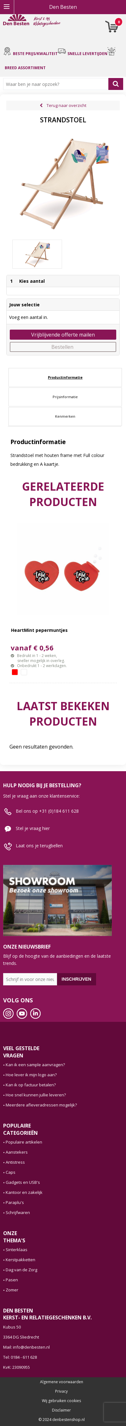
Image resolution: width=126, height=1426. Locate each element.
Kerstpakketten (20, 1259)
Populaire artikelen (24, 1142)
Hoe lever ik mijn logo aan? (31, 1075)
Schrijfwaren (18, 1212)
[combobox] (57, 84)
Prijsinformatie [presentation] (65, 396)
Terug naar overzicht (66, 105)
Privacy (61, 1391)
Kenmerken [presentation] (65, 416)
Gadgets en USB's (23, 1182)
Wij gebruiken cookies (61, 1401)
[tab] (65, 377)
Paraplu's (15, 1202)
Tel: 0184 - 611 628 (20, 1357)
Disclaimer (61, 1410)
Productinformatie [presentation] (65, 377)
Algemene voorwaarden (61, 1382)
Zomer (12, 1290)
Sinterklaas (16, 1249)
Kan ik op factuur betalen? (31, 1085)
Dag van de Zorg (21, 1270)
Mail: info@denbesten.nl (26, 1347)
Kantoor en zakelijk (24, 1192)
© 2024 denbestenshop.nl (61, 1420)
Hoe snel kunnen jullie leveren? (36, 1095)
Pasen (12, 1280)
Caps (10, 1172)
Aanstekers (17, 1152)
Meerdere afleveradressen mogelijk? (41, 1105)
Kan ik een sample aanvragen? (35, 1064)
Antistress (15, 1162)
